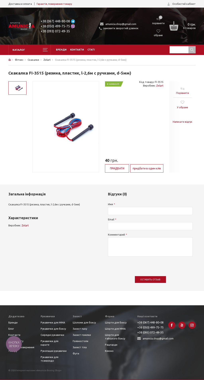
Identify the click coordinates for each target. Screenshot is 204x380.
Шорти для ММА (115, 328)
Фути (76, 353)
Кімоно (109, 350)
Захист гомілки (82, 334)
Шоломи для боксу (84, 322)
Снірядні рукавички (52, 334)
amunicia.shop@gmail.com (120, 24)
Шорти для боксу (116, 322)
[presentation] (138, 264)
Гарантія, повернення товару (54, 3)
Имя (110, 204)
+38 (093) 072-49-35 (55, 31)
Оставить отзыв (150, 279)
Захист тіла (80, 347)
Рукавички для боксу (53, 328)
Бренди (61, 49)
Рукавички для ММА (53, 322)
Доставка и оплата (20, 3)
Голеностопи (80, 341)
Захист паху (80, 328)
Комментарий (116, 234)
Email (111, 219)
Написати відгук (182, 121)
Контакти (77, 49)
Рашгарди (111, 344)
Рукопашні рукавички (54, 350)
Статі (91, 49)
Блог (11, 328)
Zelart (159, 85)
